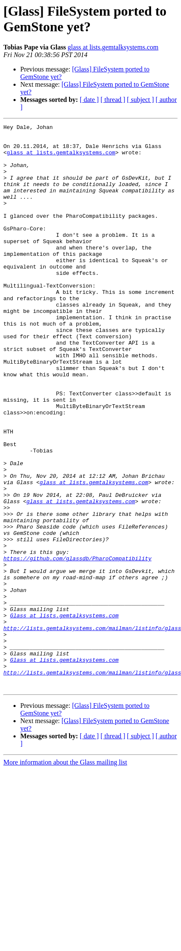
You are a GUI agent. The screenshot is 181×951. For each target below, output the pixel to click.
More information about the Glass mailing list (65, 875)
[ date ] (89, 99)
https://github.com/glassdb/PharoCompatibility (77, 646)
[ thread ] (112, 99)
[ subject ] (140, 99)
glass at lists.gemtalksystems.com (113, 47)
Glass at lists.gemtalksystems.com (64, 714)
